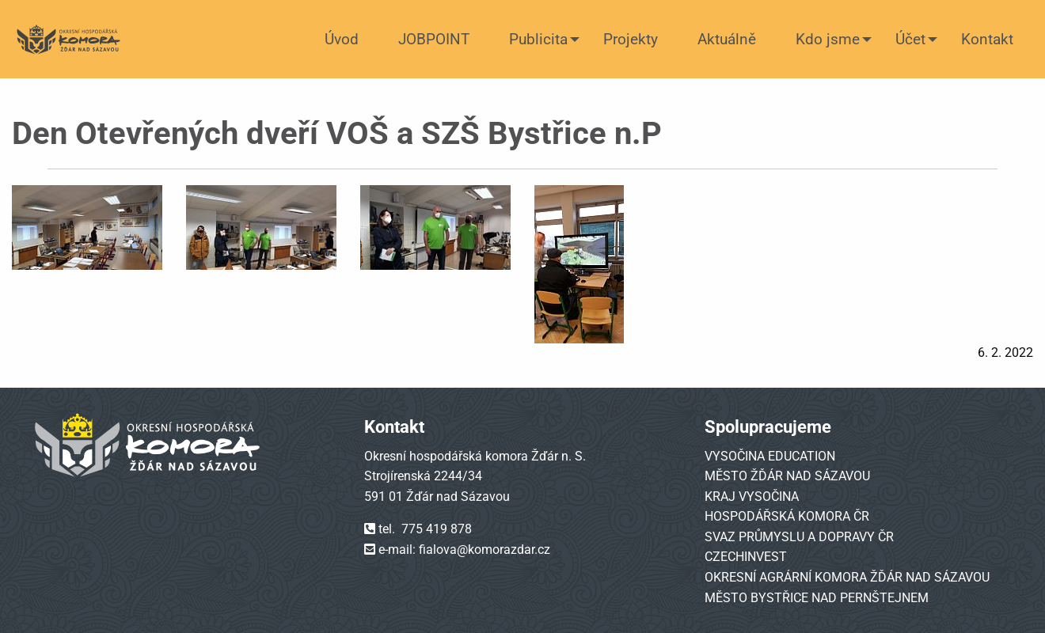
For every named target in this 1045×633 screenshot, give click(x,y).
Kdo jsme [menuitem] (828, 39)
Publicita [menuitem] (538, 39)
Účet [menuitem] (910, 39)
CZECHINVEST (746, 556)
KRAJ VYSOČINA (752, 496)
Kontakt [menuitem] (987, 39)
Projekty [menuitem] (630, 39)
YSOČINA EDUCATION (773, 456)
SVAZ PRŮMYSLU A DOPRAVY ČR (799, 536)
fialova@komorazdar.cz (484, 549)
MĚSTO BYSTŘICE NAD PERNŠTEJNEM (817, 597)
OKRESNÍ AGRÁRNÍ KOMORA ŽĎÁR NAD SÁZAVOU (847, 577)
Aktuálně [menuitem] (726, 39)
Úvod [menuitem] (342, 39)
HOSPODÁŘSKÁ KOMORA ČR (787, 516)
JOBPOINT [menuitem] (433, 39)
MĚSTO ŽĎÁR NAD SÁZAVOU (787, 475)
